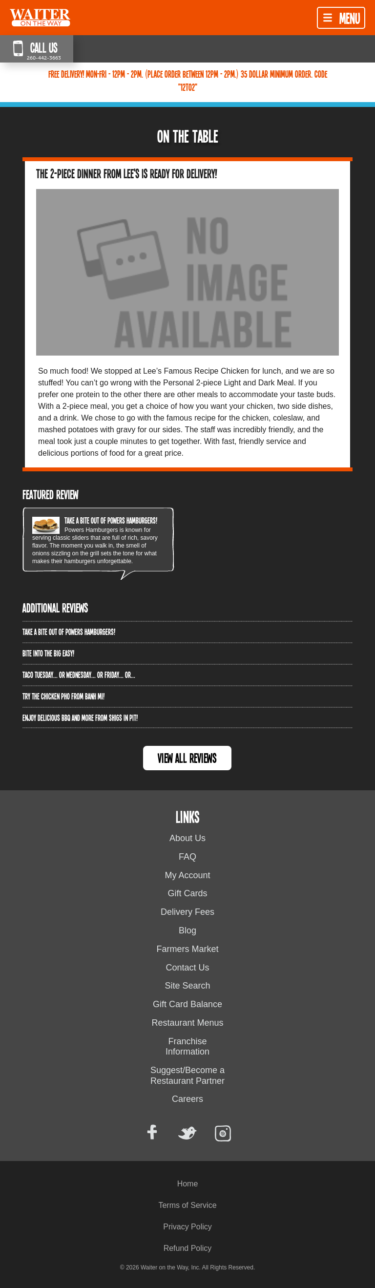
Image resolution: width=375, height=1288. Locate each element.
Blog (187, 930)
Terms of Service (187, 1205)
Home (187, 1184)
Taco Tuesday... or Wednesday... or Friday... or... (78, 674)
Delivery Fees (187, 912)
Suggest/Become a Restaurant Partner (187, 1075)
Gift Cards (187, 893)
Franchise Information (187, 1046)
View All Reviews (187, 757)
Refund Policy (188, 1248)
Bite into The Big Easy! (48, 653)
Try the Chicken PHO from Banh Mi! (63, 696)
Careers (187, 1099)
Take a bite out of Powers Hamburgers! (110, 520)
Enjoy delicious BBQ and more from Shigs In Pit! (80, 717)
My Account (187, 875)
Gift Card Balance (187, 1004)
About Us (187, 838)
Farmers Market (187, 949)
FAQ (187, 857)
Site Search (187, 986)
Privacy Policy (187, 1227)
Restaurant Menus (187, 1023)
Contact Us (187, 967)
